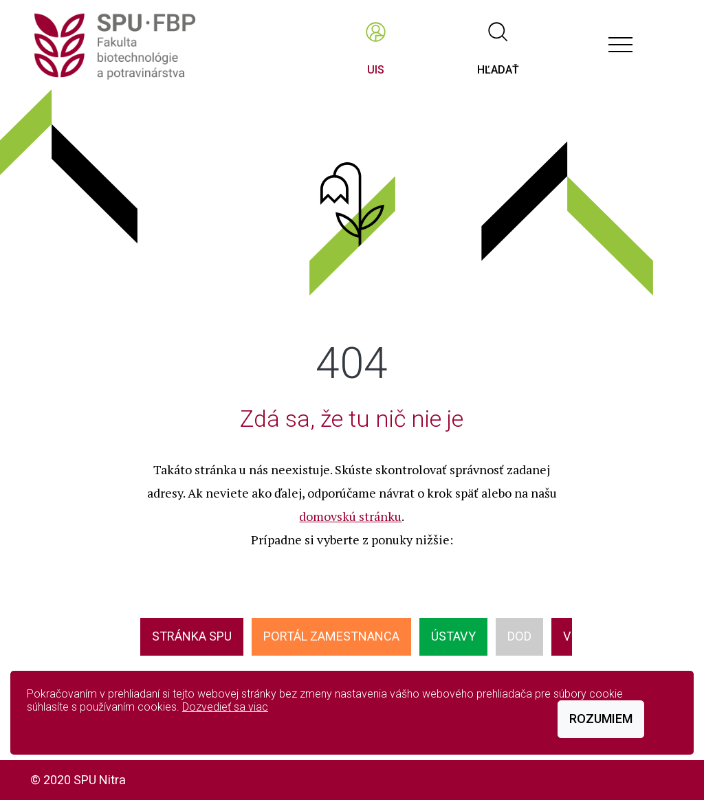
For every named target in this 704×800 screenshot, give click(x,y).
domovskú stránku (350, 516)
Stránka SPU (192, 636)
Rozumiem (600, 718)
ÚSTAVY (453, 636)
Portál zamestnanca (331, 636)
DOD (519, 636)
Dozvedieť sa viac (225, 706)
